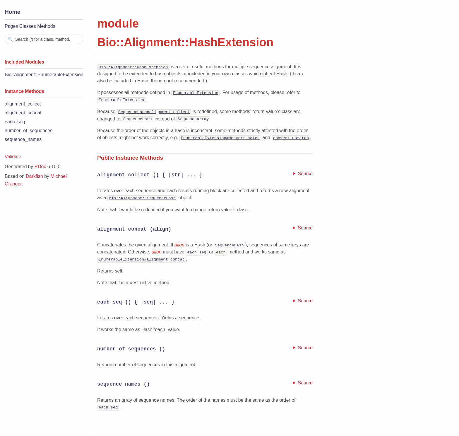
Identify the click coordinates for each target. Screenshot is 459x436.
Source (305, 173)
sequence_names (23, 139)
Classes (27, 26)
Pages (11, 26)
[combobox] (44, 39)
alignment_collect (23, 103)
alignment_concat (23, 112)
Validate (13, 156)
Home (12, 12)
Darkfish (34, 176)
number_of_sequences (28, 130)
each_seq (15, 121)
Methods (46, 26)
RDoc (40, 166)
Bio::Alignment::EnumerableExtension (44, 74)
